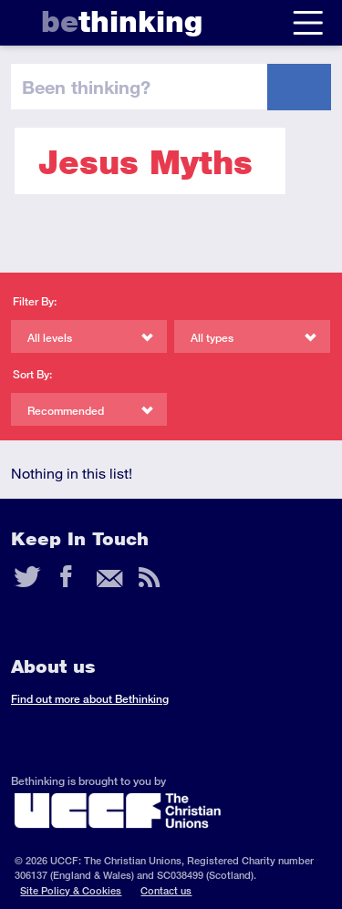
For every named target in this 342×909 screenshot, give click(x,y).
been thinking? (86, 87)
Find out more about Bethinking (90, 699)
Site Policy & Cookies (70, 890)
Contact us (166, 890)
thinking (121, 21)
